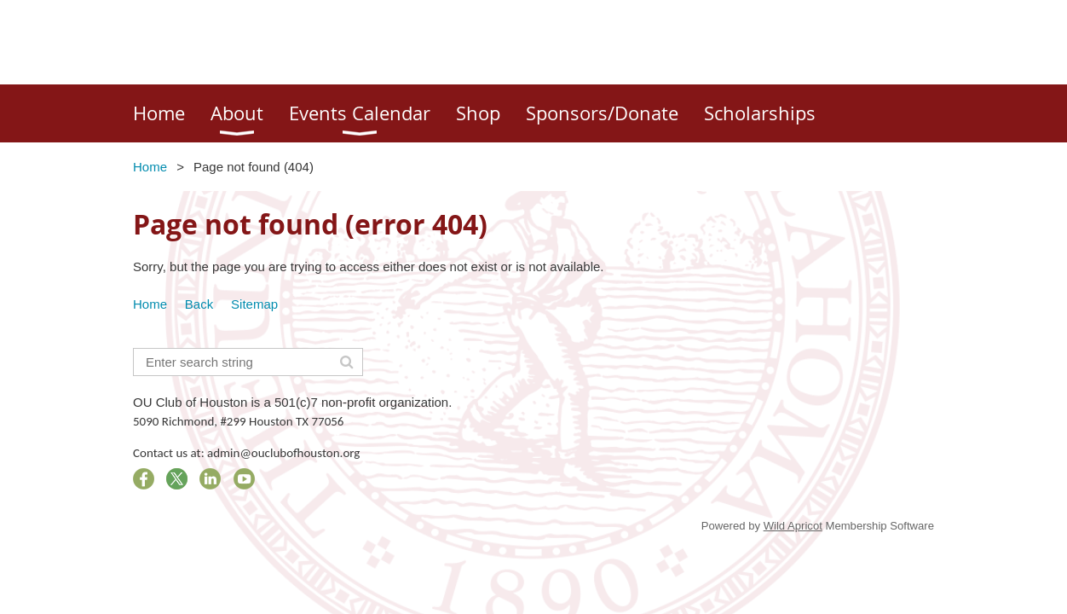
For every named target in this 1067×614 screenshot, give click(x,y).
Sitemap (254, 304)
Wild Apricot (793, 525)
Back (199, 304)
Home (150, 166)
